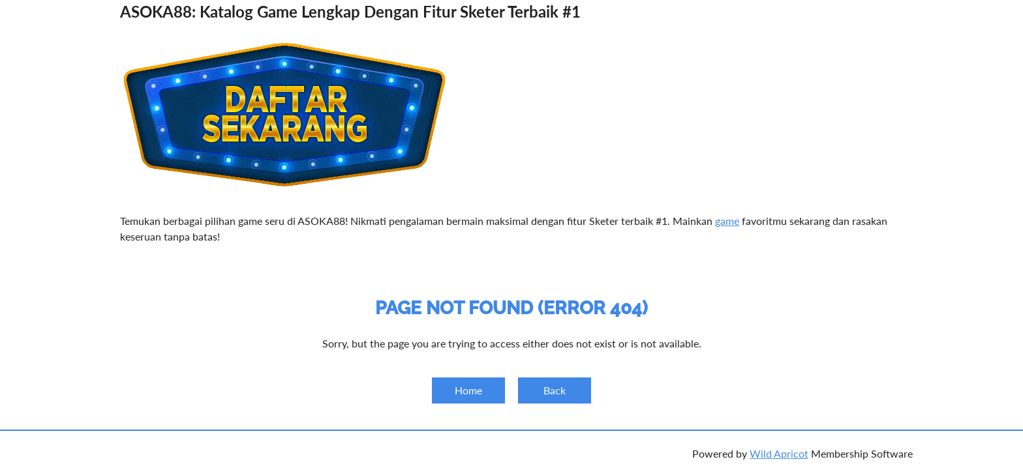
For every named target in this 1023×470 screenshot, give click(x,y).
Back (554, 390)
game (727, 220)
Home (468, 390)
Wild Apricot (779, 453)
